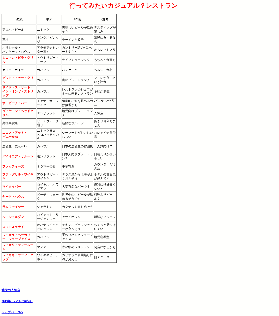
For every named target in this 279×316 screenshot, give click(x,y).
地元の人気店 (11, 290)
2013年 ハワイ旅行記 (17, 301)
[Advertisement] (261, 60)
